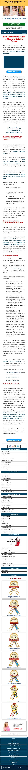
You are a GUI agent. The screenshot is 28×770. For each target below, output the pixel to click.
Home (13, 738)
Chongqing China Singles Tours (8, 532)
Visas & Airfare (5, 572)
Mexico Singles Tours (6, 500)
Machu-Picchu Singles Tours (8, 509)
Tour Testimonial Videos (7, 548)
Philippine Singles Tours (7, 521)
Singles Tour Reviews (6, 467)
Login (19, 767)
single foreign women (19, 77)
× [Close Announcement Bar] (24, 1)
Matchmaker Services (14, 755)
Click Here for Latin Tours (12, 380)
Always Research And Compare (8, 556)
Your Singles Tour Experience (8, 559)
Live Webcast (14, 762)
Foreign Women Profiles (13, 743)
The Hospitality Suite (6, 561)
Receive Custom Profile (13, 750)
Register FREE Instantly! (14, 24)
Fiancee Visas (5, 570)
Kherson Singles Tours (6, 478)
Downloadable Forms (6, 462)
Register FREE (7, 767)
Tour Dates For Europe (6, 455)
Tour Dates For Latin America (8, 458)
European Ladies (6, 18)
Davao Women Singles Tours (8, 525)
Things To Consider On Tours (8, 565)
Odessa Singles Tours (6, 487)
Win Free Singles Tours (13, 753)
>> (13, 4)
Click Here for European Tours (13, 372)
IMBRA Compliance (15, 361)
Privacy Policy (14, 757)
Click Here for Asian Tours (12, 377)
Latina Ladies (22, 18)
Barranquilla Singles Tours (7, 503)
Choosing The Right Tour (7, 563)
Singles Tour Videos (6, 464)
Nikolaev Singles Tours (6, 489)
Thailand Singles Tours (6, 518)
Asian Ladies (15, 18)
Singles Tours (14, 741)
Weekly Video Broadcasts (8, 552)
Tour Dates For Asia (6, 453)
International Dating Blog (7, 554)
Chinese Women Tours (6, 527)
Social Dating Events (6, 469)
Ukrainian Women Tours (7, 474)
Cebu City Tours (5, 523)
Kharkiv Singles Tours (6, 485)
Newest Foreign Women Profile (14, 748)
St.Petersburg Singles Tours (8, 491)
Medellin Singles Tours (6, 505)
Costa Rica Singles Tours (7, 511)
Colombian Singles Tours (7, 496)
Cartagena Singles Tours (7, 498)
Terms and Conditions (14, 760)
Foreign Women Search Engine (13, 745)
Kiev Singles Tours (6, 476)
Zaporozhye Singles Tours (7, 482)
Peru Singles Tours (6, 507)
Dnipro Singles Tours (6, 480)
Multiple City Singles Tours (7, 460)
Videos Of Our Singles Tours (8, 550)
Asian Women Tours (6, 516)
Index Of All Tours (5, 451)
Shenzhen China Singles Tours (8, 529)
